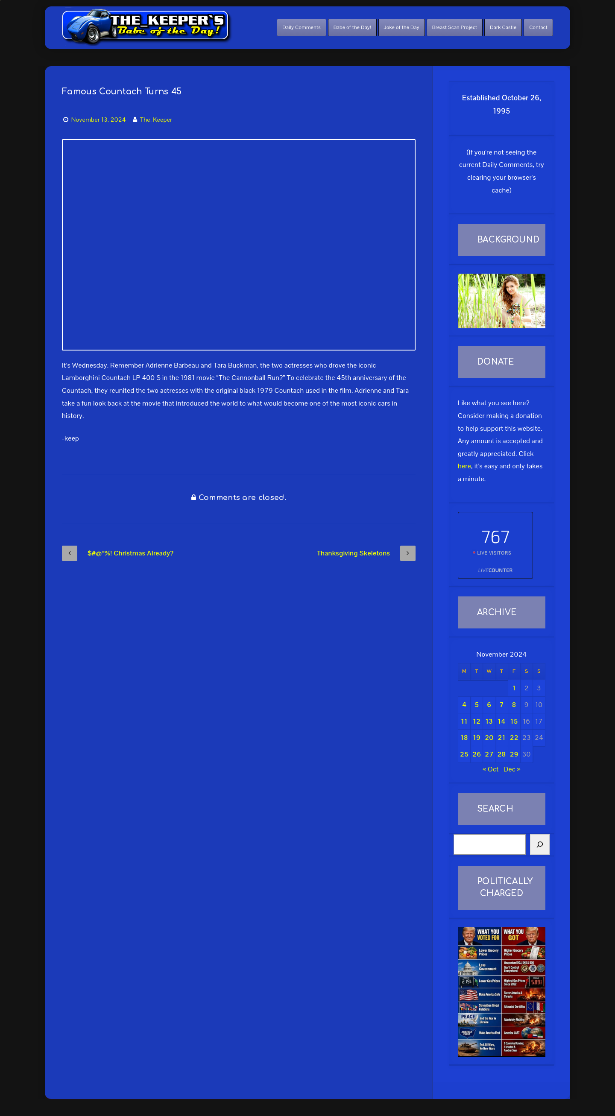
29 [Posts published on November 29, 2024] (514, 754)
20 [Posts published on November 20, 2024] (489, 737)
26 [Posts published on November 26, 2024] (476, 754)
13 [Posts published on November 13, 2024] (489, 721)
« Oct (491, 769)
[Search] (540, 844)
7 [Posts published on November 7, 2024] (501, 704)
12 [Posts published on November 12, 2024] (476, 721)
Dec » (512, 769)
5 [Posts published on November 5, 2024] (476, 704)
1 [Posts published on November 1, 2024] (514, 688)
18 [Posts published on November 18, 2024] (464, 737)
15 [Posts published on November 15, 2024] (514, 721)
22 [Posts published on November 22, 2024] (514, 737)
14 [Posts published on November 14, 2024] (502, 721)
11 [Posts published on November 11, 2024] (464, 721)
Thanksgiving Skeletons (366, 553)
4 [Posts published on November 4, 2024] (464, 704)
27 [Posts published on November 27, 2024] (489, 754)
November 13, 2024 (98, 119)
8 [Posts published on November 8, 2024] (514, 704)
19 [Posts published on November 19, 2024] (476, 737)
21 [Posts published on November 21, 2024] (502, 737)
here (464, 466)
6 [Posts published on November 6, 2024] (489, 704)
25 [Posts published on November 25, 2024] (464, 754)
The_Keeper (156, 119)
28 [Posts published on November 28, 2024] (502, 754)
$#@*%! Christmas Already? (118, 553)
